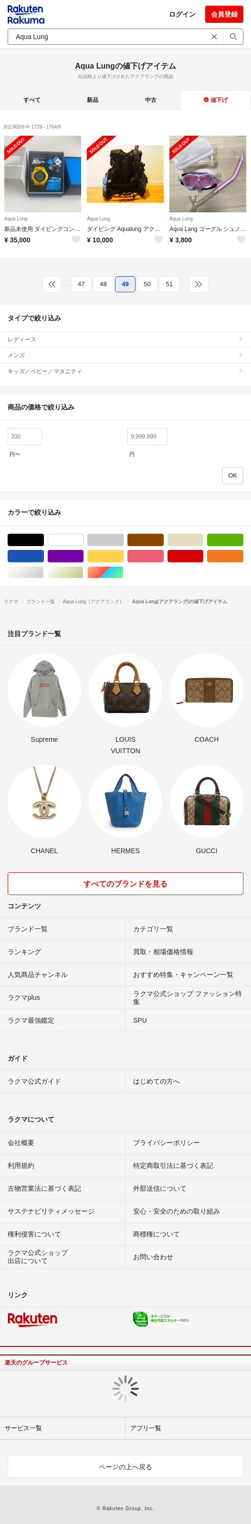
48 (103, 284)
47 (81, 284)
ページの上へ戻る (125, 1467)
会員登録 (224, 14)
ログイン (182, 14)
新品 (92, 100)
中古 (151, 100)
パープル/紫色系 (83, 556)
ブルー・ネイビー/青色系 (43, 556)
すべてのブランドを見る (125, 884)
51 (169, 284)
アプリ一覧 (145, 1428)
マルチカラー (123, 572)
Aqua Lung (15, 218)
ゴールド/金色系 (83, 572)
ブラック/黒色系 (43, 540)
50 (147, 284)
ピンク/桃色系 (163, 556)
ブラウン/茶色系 (163, 540)
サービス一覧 (23, 1428)
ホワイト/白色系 (83, 540)
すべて (32, 100)
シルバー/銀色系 (43, 572)
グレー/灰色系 (123, 540)
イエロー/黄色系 (123, 556)
